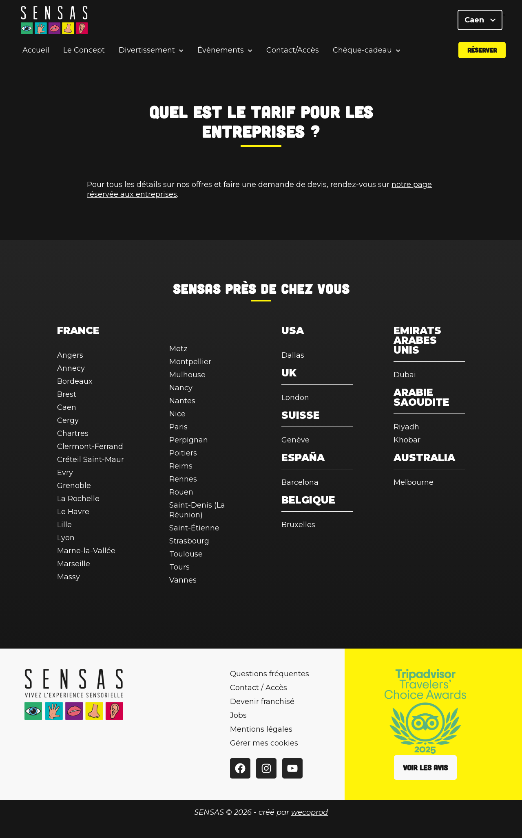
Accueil (35, 50)
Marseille (73, 563)
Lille (64, 524)
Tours (179, 567)
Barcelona (300, 482)
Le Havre (73, 511)
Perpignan (188, 439)
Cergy (68, 420)
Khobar (407, 439)
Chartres (72, 433)
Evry (65, 472)
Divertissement (147, 50)
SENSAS (197, 288)
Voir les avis (425, 767)
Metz (178, 348)
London (295, 397)
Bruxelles (298, 524)
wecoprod (309, 812)
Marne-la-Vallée (86, 550)
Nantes (182, 400)
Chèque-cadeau (362, 50)
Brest (66, 394)
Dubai (405, 374)
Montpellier (190, 361)
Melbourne (414, 482)
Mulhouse (187, 374)
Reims (180, 466)
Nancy (180, 387)
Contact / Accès (258, 687)
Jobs (238, 715)
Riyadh (406, 426)
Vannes (183, 580)
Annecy (71, 368)
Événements (220, 50)
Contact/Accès (292, 50)
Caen (479, 20)
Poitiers (183, 453)
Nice (177, 413)
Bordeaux (75, 381)
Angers (70, 355)
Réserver (482, 50)
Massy (68, 576)
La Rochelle (78, 498)
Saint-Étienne (194, 527)
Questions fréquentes (269, 673)
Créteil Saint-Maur (90, 459)
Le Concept (84, 50)
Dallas (292, 355)
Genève (295, 439)
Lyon (66, 537)
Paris (178, 426)
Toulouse (186, 554)
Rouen (181, 492)
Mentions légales (261, 729)
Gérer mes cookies (264, 743)
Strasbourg (189, 541)
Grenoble (74, 485)
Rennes (183, 479)
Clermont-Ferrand (90, 446)
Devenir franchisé (262, 701)
